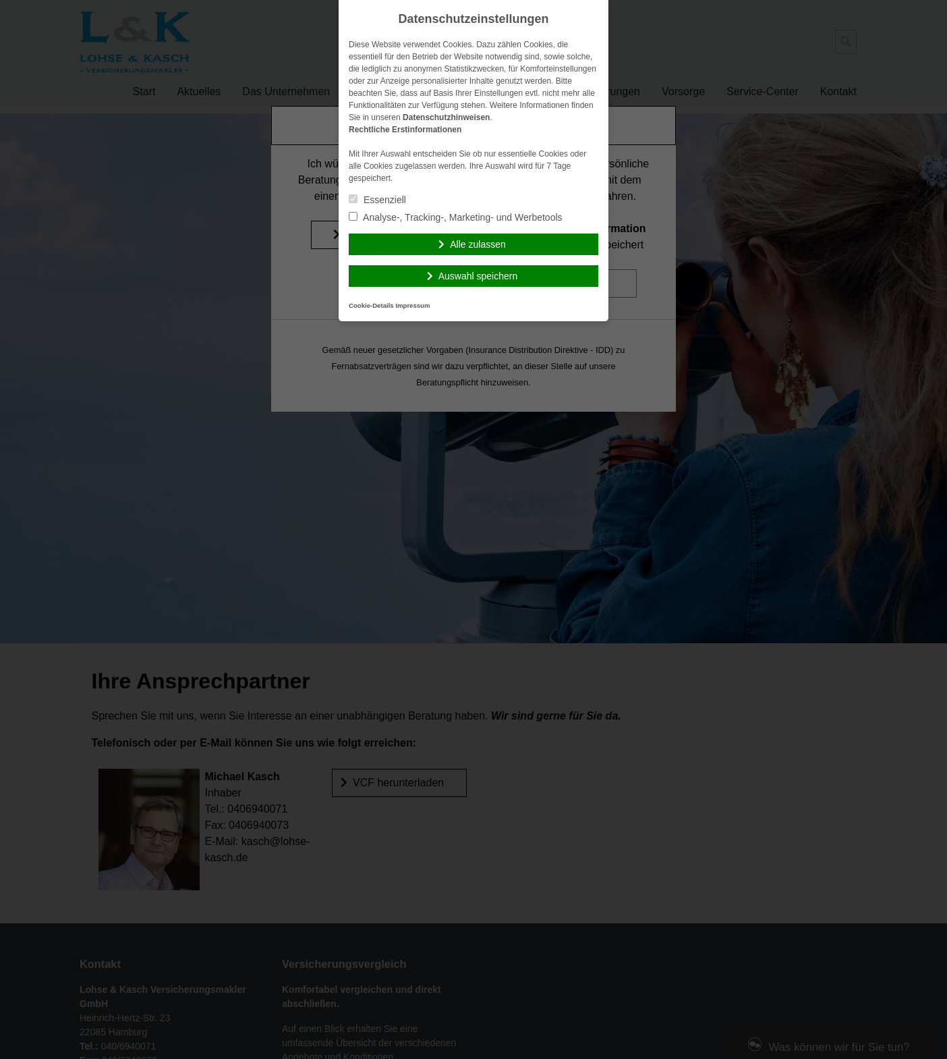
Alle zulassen (478, 244)
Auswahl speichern (478, 276)
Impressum (412, 305)
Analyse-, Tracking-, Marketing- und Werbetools (456, 217)
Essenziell (377, 199)
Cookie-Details (371, 305)
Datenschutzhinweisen (446, 117)
